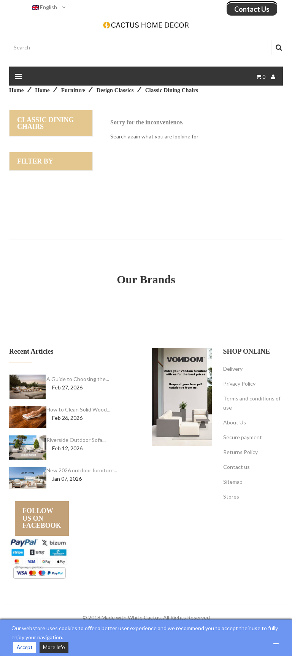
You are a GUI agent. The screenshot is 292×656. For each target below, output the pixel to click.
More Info (54, 647)
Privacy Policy (239, 383)
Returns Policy (240, 452)
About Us (234, 422)
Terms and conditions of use (252, 403)
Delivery (233, 368)
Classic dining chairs (45, 123)
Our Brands (146, 279)
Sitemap (233, 481)
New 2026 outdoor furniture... (81, 470)
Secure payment (242, 437)
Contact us (252, 9)
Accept (24, 647)
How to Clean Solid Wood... (78, 409)
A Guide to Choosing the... (77, 379)
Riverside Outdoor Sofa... (76, 440)
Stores (231, 496)
